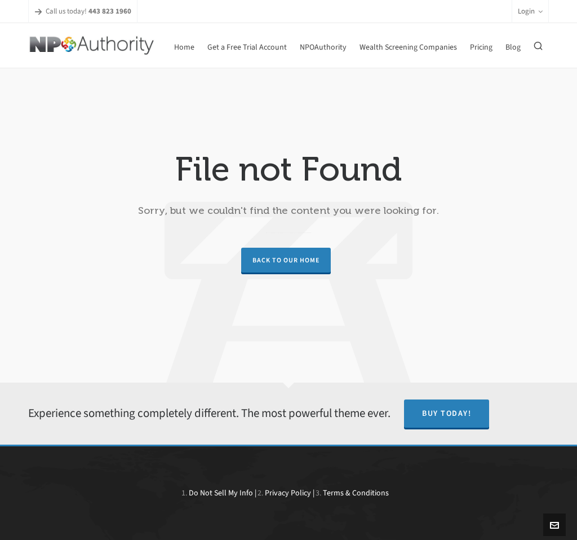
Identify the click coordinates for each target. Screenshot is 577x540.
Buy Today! (446, 413)
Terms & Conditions (356, 493)
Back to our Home (285, 260)
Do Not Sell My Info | (222, 493)
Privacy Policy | (289, 493)
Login (530, 11)
